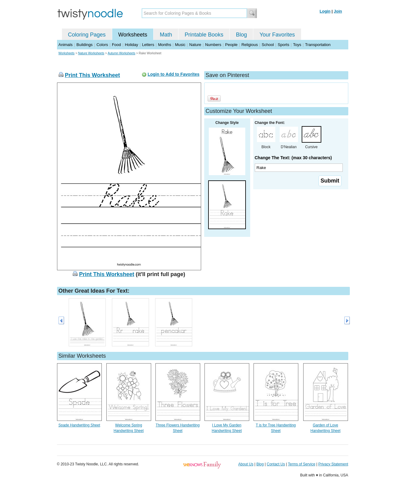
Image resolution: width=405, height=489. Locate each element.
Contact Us (276, 464)
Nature (195, 44)
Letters (148, 44)
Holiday (131, 44)
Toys (297, 44)
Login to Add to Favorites (173, 74)
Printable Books (204, 35)
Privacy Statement (333, 464)
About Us (245, 464)
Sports (283, 44)
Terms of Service (301, 464)
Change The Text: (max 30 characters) (293, 157)
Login (325, 11)
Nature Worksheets (91, 53)
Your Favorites (277, 35)
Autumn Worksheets (121, 53)
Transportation (317, 44)
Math (166, 35)
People (231, 44)
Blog (241, 35)
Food (116, 44)
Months (164, 44)
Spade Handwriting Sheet (79, 425)
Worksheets (132, 35)
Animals (66, 44)
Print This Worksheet (92, 75)
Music (180, 44)
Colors (102, 44)
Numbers (213, 44)
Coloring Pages (87, 35)
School (268, 44)
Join (338, 11)
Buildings (84, 44)
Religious (249, 44)
